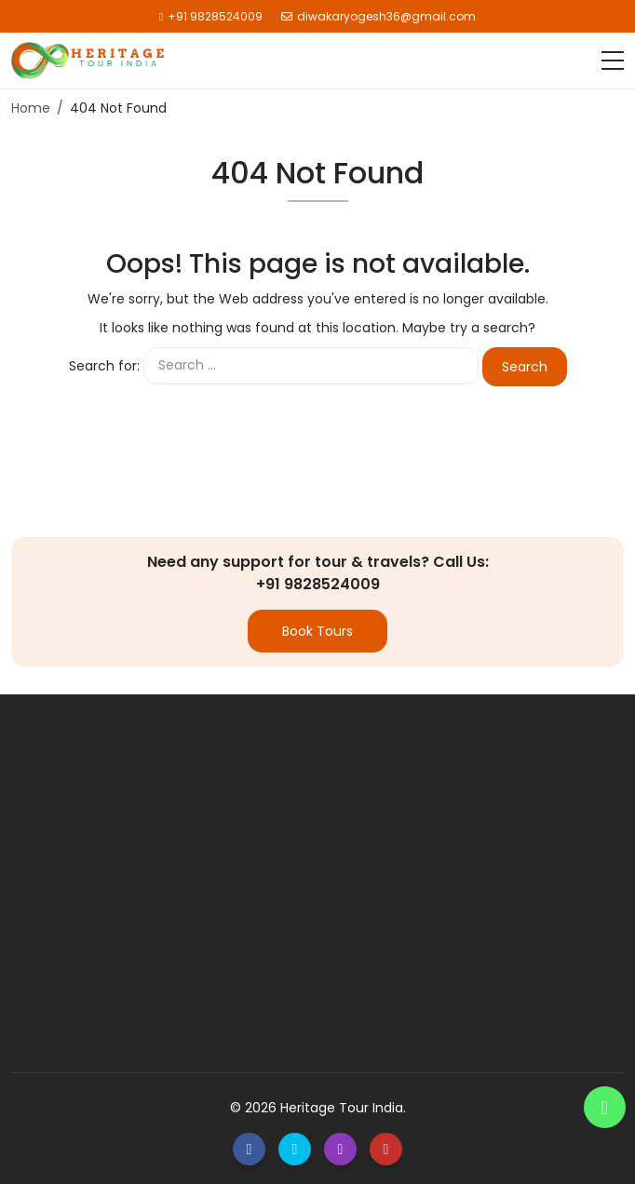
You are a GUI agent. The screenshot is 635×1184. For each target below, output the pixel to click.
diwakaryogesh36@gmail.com (378, 16)
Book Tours (317, 631)
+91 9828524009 (211, 16)
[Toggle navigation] (612, 60)
